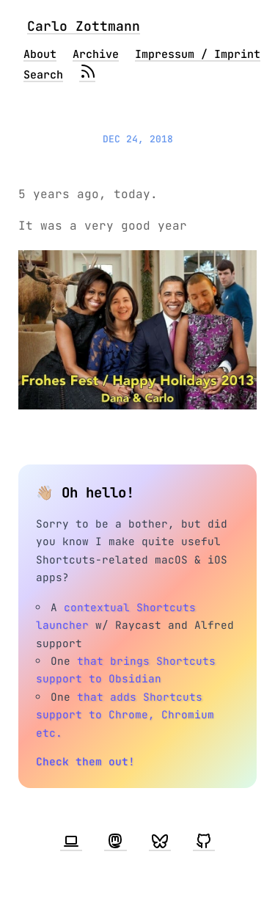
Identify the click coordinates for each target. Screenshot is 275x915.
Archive (96, 54)
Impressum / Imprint (197, 54)
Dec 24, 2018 (138, 139)
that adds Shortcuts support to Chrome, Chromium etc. (125, 715)
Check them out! (85, 761)
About (39, 54)
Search (43, 75)
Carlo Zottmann (83, 26)
